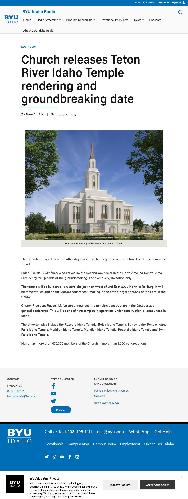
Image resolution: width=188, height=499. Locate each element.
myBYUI (178, 2)
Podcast (60, 410)
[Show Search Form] (180, 12)
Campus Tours (104, 444)
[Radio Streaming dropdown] (60, 19)
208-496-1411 (79, 431)
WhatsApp (139, 431)
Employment (130, 444)
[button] (182, 477)
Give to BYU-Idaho (159, 444)
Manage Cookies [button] (120, 485)
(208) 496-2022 (16, 391)
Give (137, 2)
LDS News (28, 46)
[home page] (11, 19)
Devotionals (54, 444)
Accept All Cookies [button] (157, 485)
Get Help (163, 431)
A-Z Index (148, 2)
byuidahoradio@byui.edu (21, 396)
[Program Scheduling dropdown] (94, 19)
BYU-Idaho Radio (39, 11)
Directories (163, 2)
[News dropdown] (143, 19)
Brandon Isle (35, 114)
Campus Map (78, 444)
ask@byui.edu (110, 431)
